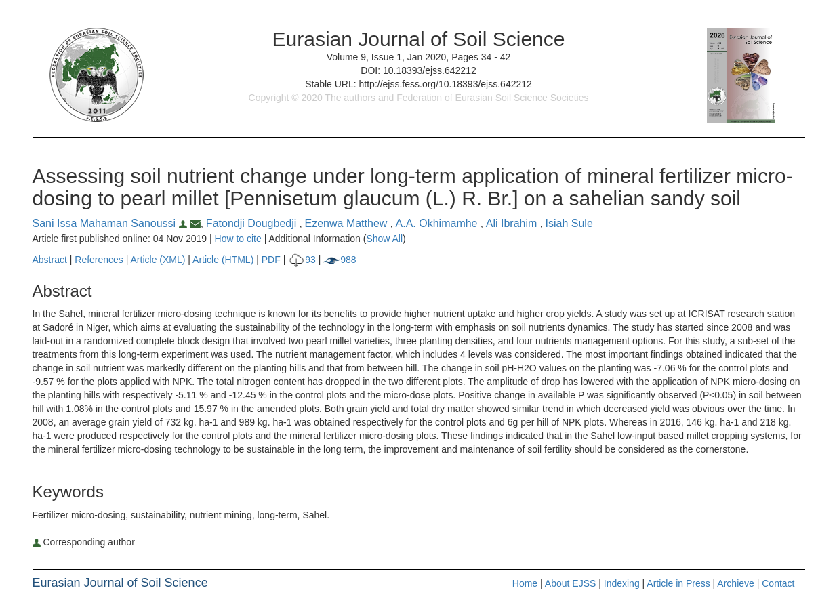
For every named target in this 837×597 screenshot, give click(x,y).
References (99, 259)
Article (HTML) (222, 259)
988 (339, 259)
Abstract (50, 259)
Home (524, 583)
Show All (384, 238)
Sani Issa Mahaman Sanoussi (111, 223)
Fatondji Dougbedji (253, 223)
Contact (778, 583)
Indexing (622, 583)
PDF (271, 259)
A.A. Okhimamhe (438, 223)
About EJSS (570, 583)
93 (302, 259)
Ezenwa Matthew (347, 223)
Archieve (735, 583)
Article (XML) (159, 259)
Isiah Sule (569, 223)
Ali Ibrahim (513, 223)
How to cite (238, 238)
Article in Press (678, 583)
